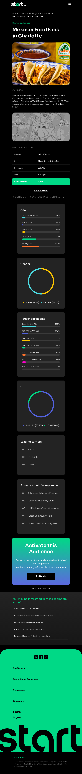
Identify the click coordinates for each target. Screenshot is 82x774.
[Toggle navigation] (69, 4)
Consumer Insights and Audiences (38, 13)
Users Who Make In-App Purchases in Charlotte (33, 616)
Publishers (19, 668)
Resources (19, 690)
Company (18, 701)
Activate (41, 576)
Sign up (17, 717)
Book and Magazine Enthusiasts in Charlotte (32, 636)
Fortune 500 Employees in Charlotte (29, 629)
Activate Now (41, 190)
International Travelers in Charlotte (28, 622)
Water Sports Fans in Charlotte (27, 609)
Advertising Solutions (25, 679)
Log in (17, 711)
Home (15, 13)
